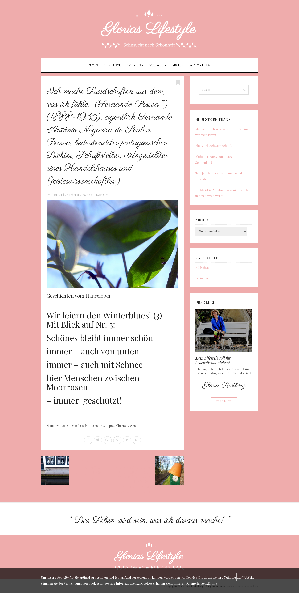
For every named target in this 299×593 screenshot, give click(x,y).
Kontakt (196, 65)
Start (93, 65)
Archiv (177, 65)
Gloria (54, 195)
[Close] (246, 577)
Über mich (112, 65)
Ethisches (157, 65)
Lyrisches (135, 65)
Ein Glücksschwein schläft (213, 146)
